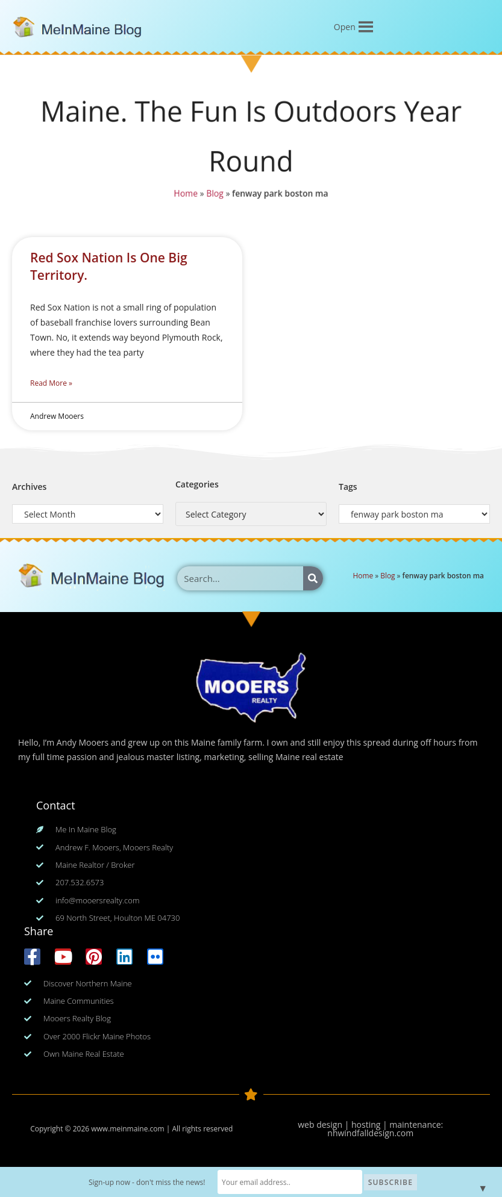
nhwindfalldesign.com (370, 1133)
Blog (215, 193)
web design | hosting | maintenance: (370, 1124)
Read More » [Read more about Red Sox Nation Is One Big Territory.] (51, 383)
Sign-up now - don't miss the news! (147, 1182)
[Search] (313, 578)
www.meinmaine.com (127, 1129)
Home (186, 193)
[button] (345, 27)
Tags (348, 486)
